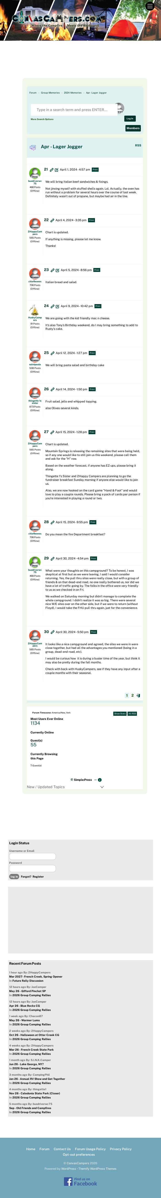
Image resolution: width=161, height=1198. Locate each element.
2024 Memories (72, 92)
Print (95, 169)
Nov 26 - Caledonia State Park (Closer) (34, 1093)
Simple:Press (83, 780)
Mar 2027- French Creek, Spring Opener (35, 976)
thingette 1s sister (34, 401)
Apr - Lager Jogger (96, 92)
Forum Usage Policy (90, 1149)
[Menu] (150, 6)
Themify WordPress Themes (97, 1168)
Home (30, 1149)
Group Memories (50, 92)
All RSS (132, 713)
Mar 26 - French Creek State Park (31, 1049)
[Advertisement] (80, 66)
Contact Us (62, 1149)
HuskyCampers (35, 318)
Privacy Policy (121, 1149)
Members (133, 128)
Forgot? (26, 876)
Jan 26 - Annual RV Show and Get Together (37, 1079)
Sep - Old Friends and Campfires (30, 1108)
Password (15, 862)
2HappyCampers (35, 232)
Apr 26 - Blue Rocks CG (24, 1005)
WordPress (68, 1168)
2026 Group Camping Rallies (31, 995)
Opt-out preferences (79, 1154)
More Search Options (42, 119)
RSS (138, 145)
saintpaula (35, 364)
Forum (32, 92)
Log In (130, 118)
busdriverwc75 (35, 182)
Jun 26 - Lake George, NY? (26, 1064)
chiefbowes (34, 281)
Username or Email (21, 851)
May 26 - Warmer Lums (24, 1020)
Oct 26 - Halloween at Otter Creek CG (34, 1035)
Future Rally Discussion (27, 980)
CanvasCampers (78, 1163)
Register (38, 876)
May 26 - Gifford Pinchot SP (27, 991)
